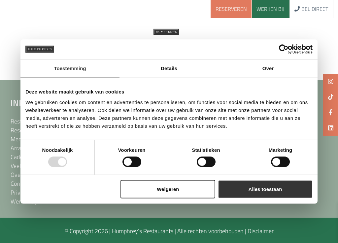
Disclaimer (261, 231)
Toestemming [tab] (70, 68)
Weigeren (168, 189)
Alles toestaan (265, 189)
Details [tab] (169, 68)
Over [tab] (268, 68)
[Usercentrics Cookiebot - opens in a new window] (284, 49)
